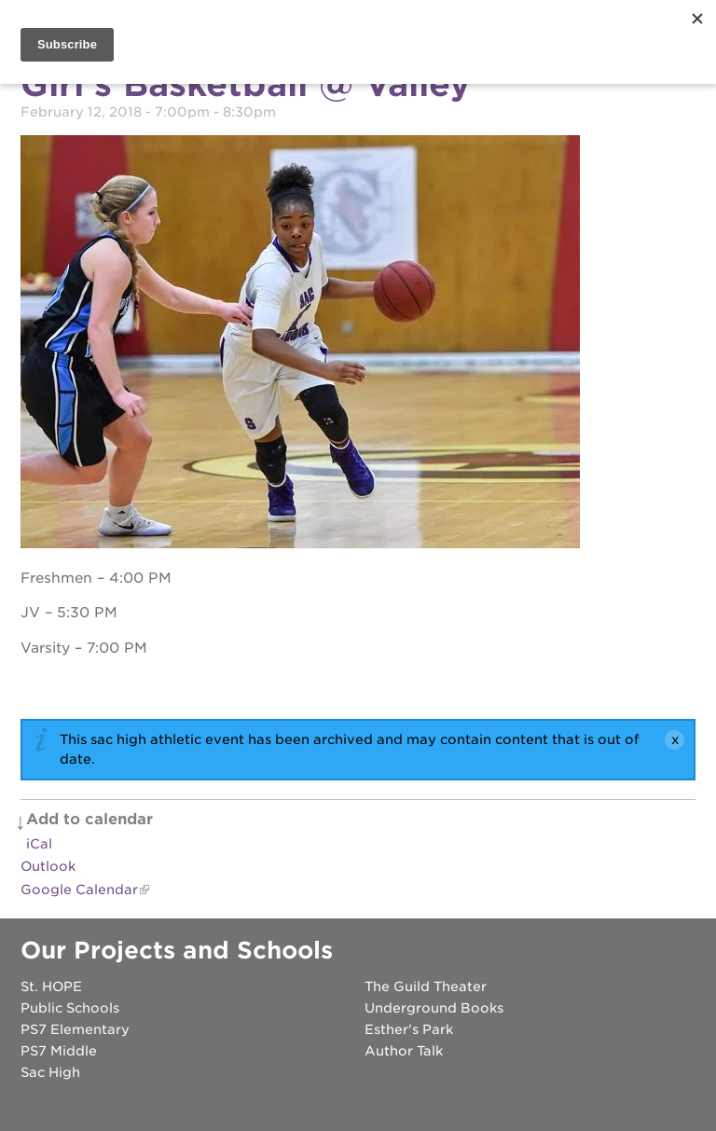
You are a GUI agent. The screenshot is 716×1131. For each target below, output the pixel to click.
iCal (39, 843)
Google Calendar (79, 889)
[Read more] (358, 344)
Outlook (48, 866)
